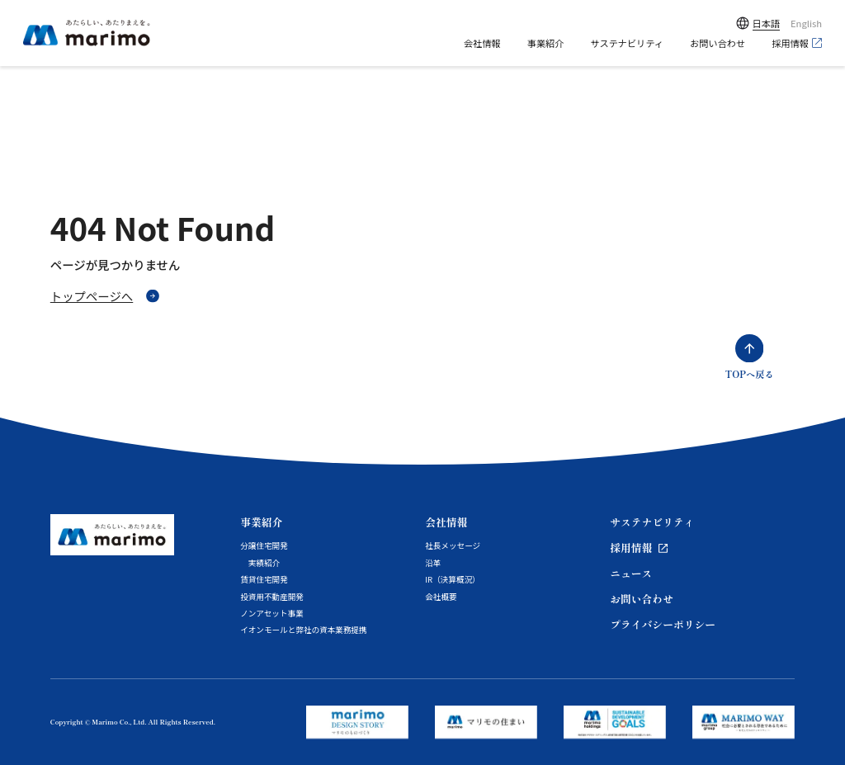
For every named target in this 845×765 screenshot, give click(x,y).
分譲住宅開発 (264, 545)
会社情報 (482, 43)
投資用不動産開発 (272, 596)
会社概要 (440, 596)
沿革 (433, 563)
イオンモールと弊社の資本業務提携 (303, 629)
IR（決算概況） (452, 579)
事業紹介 (545, 43)
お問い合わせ (717, 43)
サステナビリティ (626, 43)
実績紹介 (264, 563)
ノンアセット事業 (272, 613)
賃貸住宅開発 (264, 579)
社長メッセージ (452, 545)
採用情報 (790, 43)
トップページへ (91, 296)
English (806, 23)
